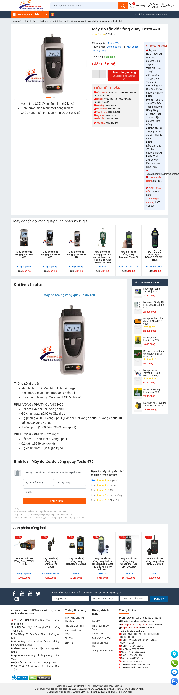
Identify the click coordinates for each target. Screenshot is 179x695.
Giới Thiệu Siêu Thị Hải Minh (74, 620)
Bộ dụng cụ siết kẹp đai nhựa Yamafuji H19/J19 (154, 354)
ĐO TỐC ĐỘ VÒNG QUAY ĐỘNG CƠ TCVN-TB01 (154, 255)
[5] (93, 480)
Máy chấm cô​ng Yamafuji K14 (151, 290)
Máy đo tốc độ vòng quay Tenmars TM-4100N (50, 562)
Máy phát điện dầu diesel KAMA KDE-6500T (153, 321)
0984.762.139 (112, 118)
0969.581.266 (112, 115)
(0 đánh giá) (104, 34)
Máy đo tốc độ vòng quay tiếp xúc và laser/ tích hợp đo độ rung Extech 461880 (102, 257)
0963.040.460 (114, 112)
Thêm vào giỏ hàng (123, 75)
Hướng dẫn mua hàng (100, 644)
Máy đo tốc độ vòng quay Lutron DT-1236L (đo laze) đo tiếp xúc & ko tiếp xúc (102, 564)
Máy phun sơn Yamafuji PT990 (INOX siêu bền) (151, 373)
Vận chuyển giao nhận (73, 632)
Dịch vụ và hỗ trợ (101, 638)
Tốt (102, 490)
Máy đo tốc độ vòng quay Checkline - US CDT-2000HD (128, 562)
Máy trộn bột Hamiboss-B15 (151, 339)
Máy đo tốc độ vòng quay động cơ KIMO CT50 (155, 561)
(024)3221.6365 (102, 102)
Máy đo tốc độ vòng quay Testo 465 (50, 254)
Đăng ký (159, 598)
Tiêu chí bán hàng (74, 626)
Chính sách (97, 633)
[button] (168, 5)
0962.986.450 (112, 105)
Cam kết (96, 621)
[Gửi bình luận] (54, 501)
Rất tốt (103, 485)
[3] (93, 490)
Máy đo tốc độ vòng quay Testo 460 (24, 254)
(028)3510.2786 (102, 96)
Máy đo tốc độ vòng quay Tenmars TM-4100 (128, 254)
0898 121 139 (144, 664)
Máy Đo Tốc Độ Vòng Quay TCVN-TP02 (24, 561)
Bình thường (106, 495)
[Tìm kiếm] (123, 5)
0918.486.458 (110, 99)
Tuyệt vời (105, 480)
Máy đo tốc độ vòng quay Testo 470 (76, 254)
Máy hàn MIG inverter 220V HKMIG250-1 (154, 404)
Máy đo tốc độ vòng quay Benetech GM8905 (76, 561)
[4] (93, 485)
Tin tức (69, 638)
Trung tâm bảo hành (102, 650)
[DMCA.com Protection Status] (40, 677)
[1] (93, 500)
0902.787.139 (115, 92)
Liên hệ (69, 643)
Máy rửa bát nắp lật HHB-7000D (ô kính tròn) (153, 305)
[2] (93, 495)
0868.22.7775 (114, 109)
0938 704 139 (136, 661)
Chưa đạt (105, 500)
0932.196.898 (129, 92)
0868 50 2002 (143, 667)
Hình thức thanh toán (100, 627)
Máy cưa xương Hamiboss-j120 (151, 390)
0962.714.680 (125, 99)
